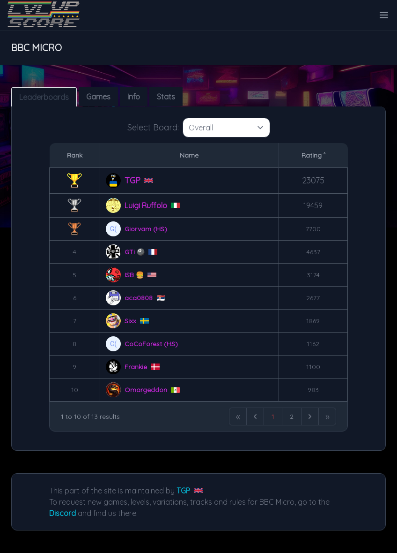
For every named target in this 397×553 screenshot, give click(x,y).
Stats (166, 96)
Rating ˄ (313, 155)
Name (189, 155)
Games (98, 96)
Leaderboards (44, 97)
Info (133, 96)
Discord (62, 513)
